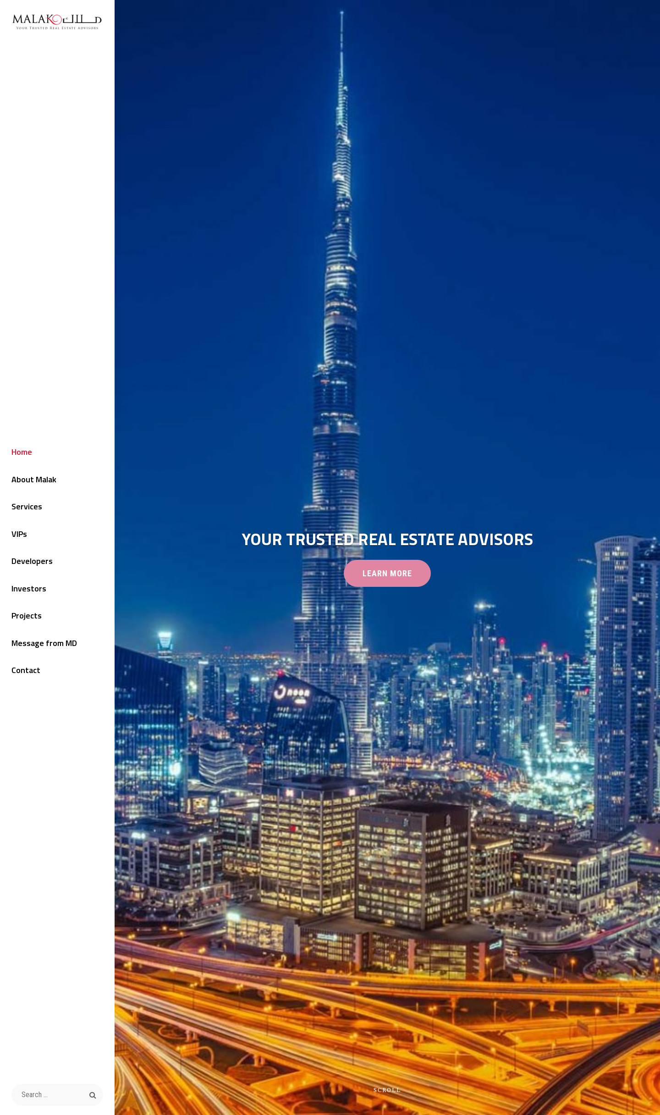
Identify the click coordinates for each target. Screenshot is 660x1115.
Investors (28, 588)
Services (26, 506)
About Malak (33, 479)
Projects (26, 615)
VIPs (19, 534)
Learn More (397, 576)
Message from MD (44, 643)
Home (21, 452)
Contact (25, 670)
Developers (32, 561)
